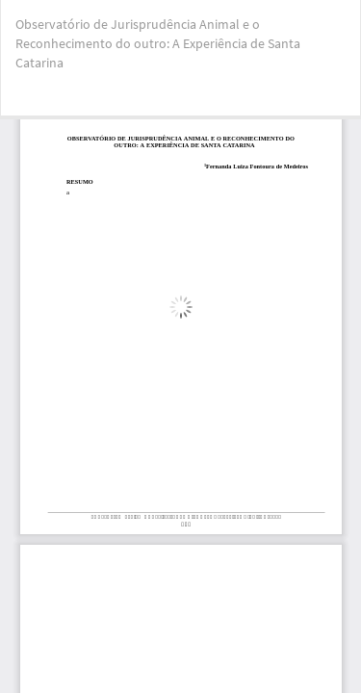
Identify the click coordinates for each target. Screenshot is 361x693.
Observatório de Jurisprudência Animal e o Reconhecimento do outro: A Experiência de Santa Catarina (157, 43)
